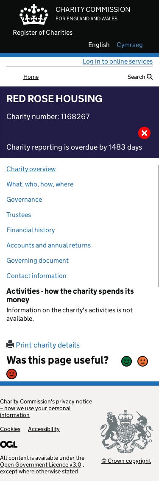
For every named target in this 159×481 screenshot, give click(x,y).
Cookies (10, 429)
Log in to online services (118, 61)
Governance (24, 199)
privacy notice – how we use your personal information (46, 408)
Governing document (37, 260)
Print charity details (43, 345)
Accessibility (44, 429)
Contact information (36, 276)
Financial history (30, 230)
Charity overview (31, 169)
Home (31, 77)
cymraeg (130, 45)
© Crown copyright (126, 460)
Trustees (18, 215)
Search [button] (140, 77)
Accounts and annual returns (48, 245)
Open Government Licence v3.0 (40, 464)
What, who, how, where (39, 184)
